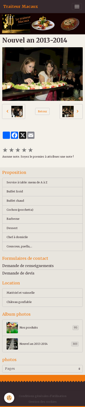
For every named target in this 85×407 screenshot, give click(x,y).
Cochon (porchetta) (20, 209)
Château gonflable (19, 302)
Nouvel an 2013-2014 (43, 344)
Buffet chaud (15, 200)
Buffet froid (15, 191)
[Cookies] (9, 398)
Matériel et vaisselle (21, 292)
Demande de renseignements (28, 266)
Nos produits (43, 327)
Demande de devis (18, 273)
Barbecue (13, 218)
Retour (42, 111)
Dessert (12, 228)
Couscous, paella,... (19, 246)
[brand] (20, 6)
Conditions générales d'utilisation (42, 396)
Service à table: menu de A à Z (27, 182)
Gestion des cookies (43, 401)
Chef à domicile (17, 237)
